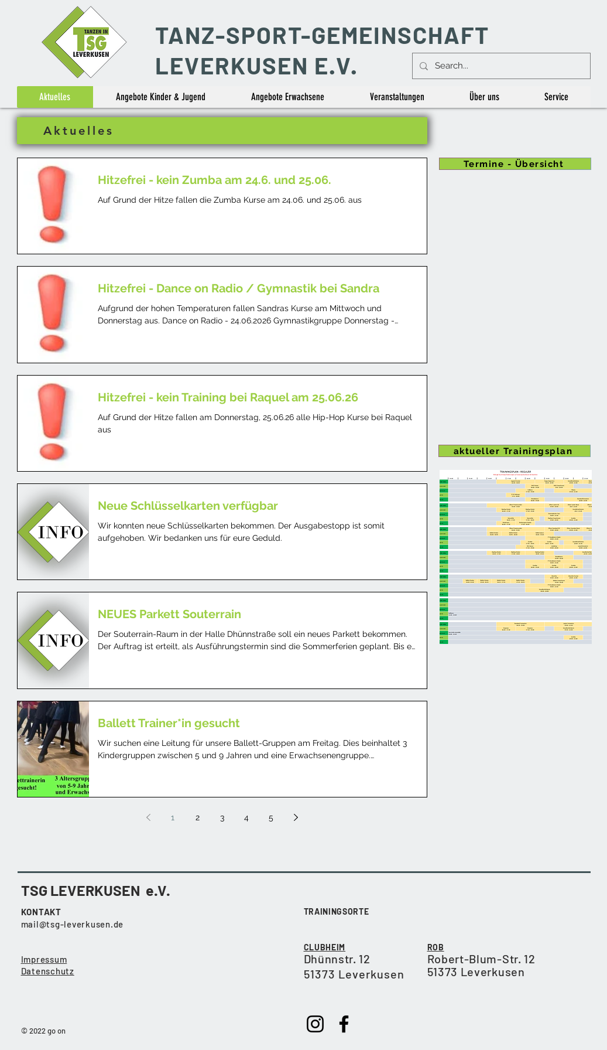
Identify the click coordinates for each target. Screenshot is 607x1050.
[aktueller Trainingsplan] (514, 451)
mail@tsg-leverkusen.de (72, 924)
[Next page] (295, 817)
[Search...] (500, 66)
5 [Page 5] (271, 817)
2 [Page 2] (198, 817)
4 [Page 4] (246, 817)
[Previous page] (148, 817)
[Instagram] (315, 1023)
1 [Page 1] (172, 817)
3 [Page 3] (222, 817)
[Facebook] (343, 1023)
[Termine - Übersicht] (515, 164)
